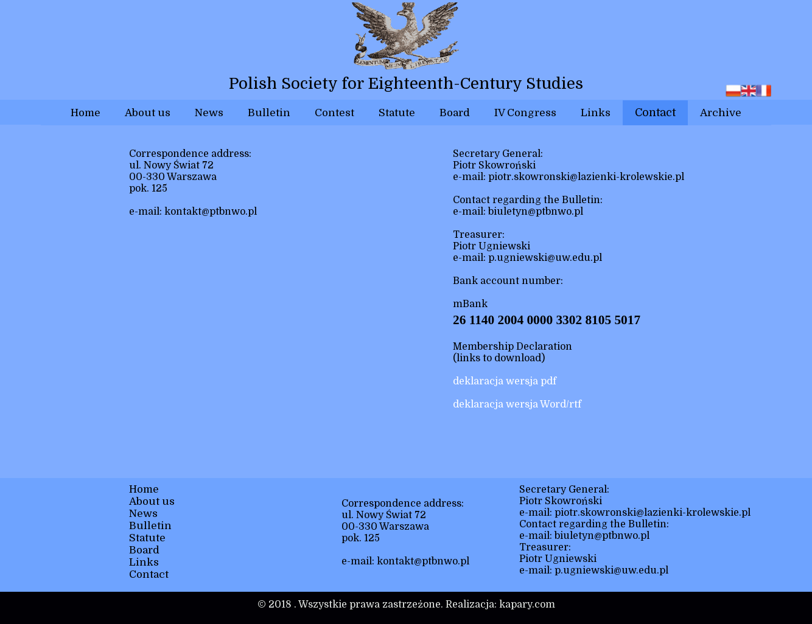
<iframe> (242, 352)
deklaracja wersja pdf (504, 381)
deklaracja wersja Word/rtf (517, 404)
